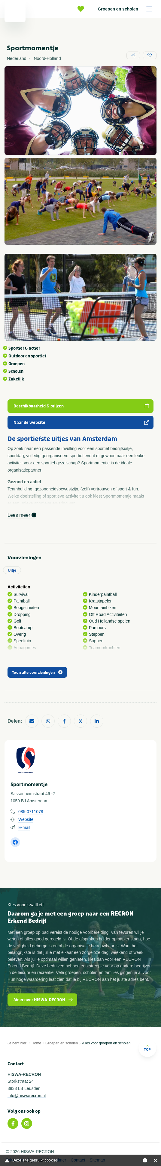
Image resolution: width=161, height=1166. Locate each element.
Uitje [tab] (12, 570)
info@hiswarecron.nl (27, 1095)
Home (36, 1043)
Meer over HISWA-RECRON (43, 999)
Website (25, 819)
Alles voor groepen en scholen (106, 1043)
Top (147, 1047)
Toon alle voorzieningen (37, 672)
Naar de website (81, 422)
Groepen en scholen (127, 9)
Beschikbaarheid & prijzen (81, 406)
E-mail (24, 827)
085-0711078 (30, 811)
